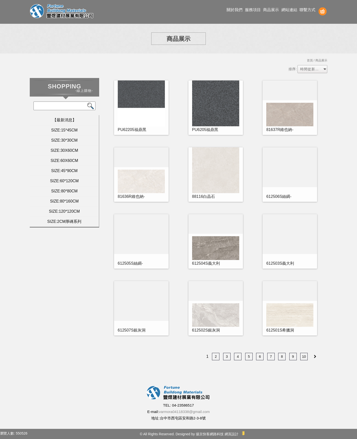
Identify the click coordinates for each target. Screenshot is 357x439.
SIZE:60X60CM (64, 160)
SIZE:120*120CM (64, 211)
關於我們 (234, 10)
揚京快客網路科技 (210, 434)
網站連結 (289, 10)
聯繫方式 (307, 10)
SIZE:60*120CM (64, 181)
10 (304, 357)
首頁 (310, 60)
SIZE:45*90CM (64, 171)
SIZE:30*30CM (64, 140)
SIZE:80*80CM (64, 191)
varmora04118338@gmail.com (184, 412)
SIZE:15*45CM (64, 130)
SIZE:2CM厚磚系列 (64, 221)
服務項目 (253, 10)
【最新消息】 (64, 120)
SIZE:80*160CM (64, 201)
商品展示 (271, 10)
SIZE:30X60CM (64, 150)
